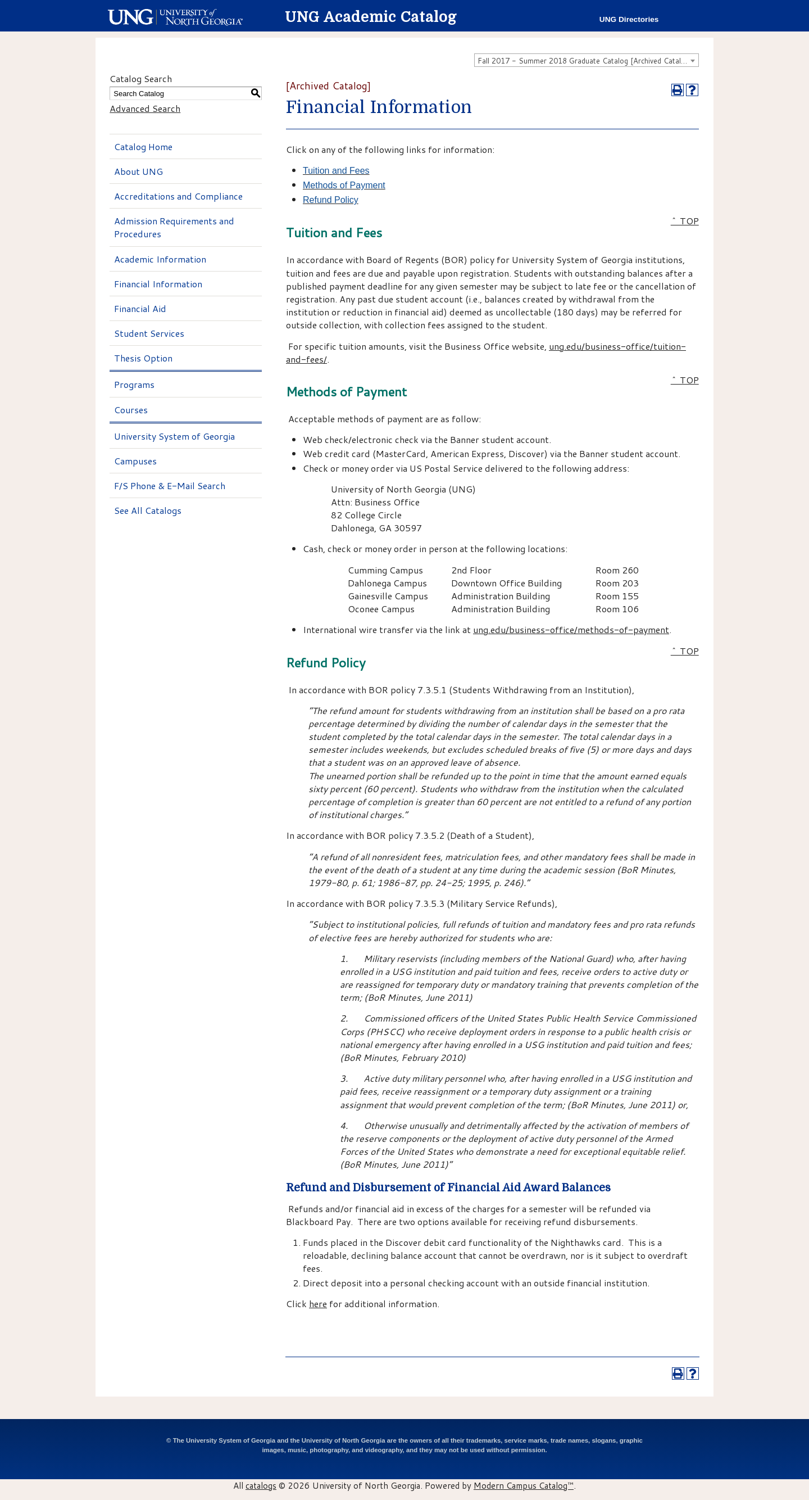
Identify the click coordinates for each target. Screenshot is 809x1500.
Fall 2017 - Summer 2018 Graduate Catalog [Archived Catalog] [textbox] (585, 61)
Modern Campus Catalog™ (524, 1485)
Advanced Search (145, 108)
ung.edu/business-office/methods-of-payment (571, 629)
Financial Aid (140, 308)
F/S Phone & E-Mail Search (169, 485)
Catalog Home (143, 146)
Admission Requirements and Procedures (174, 227)
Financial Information (158, 283)
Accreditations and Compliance (178, 195)
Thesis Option (143, 357)
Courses (131, 409)
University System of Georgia (174, 436)
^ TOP (685, 220)
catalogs (261, 1485)
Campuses (135, 460)
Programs (134, 384)
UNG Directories (629, 19)
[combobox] (586, 60)
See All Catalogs (147, 510)
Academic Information (160, 258)
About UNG (138, 171)
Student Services (149, 333)
